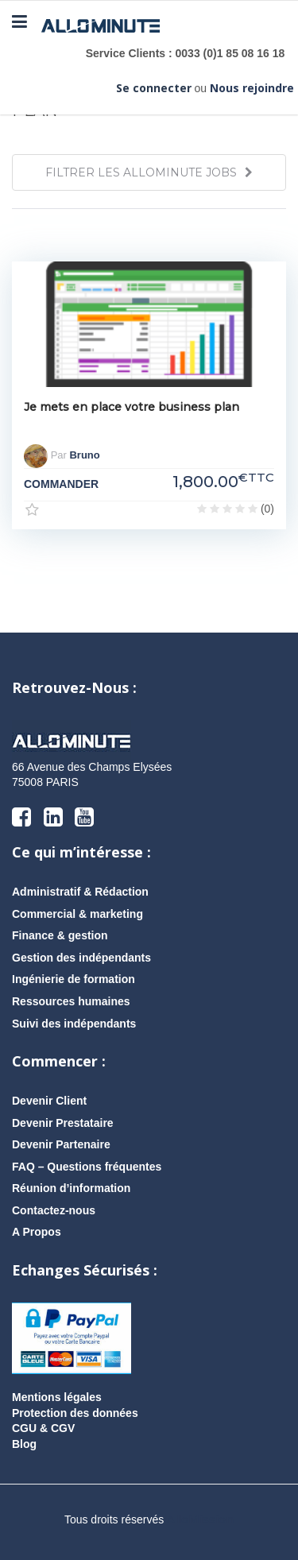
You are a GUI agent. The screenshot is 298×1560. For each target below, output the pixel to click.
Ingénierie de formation (73, 979)
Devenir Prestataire (63, 1123)
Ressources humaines (71, 1001)
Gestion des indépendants (81, 957)
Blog (24, 1444)
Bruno (84, 455)
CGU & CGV (43, 1428)
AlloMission (200, 1519)
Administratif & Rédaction (80, 891)
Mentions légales (57, 1397)
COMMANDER (61, 484)
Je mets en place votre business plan (131, 407)
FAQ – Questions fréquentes (86, 1166)
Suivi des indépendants (74, 1023)
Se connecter (154, 87)
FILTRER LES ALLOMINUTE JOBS (149, 172)
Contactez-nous (53, 1210)
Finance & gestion (60, 935)
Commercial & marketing (77, 914)
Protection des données (75, 1413)
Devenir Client (49, 1100)
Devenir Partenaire (61, 1144)
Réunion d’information (71, 1188)
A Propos (36, 1231)
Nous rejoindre (252, 87)
